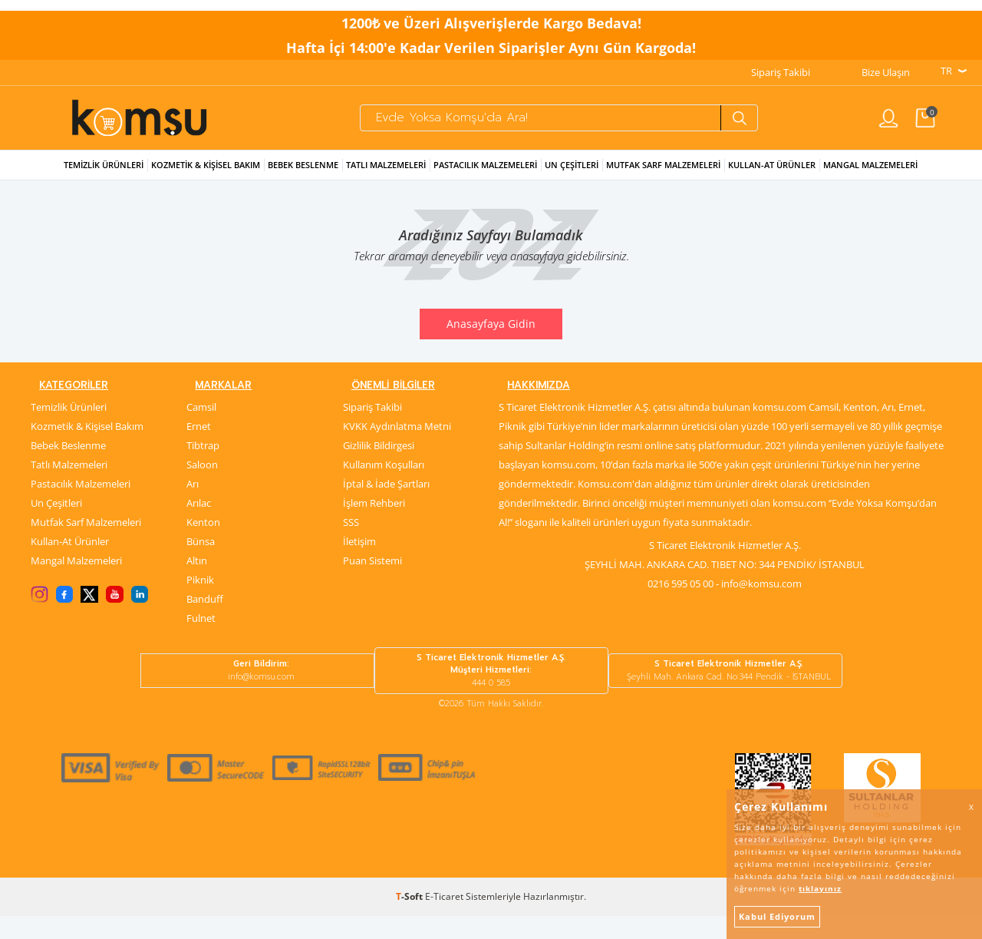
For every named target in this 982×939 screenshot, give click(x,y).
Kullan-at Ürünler (772, 182)
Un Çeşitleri (571, 182)
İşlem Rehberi (374, 526)
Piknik (200, 603)
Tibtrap (202, 468)
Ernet (198, 449)
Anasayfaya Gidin (491, 341)
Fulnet (201, 641)
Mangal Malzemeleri (870, 182)
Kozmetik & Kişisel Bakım (205, 182)
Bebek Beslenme (303, 182)
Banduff (204, 622)
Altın (196, 583)
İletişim (359, 564)
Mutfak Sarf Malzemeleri (663, 182)
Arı (192, 507)
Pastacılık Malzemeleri (485, 182)
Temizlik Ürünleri (103, 182)
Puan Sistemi (372, 583)
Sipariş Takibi (780, 62)
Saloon (202, 487)
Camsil (201, 430)
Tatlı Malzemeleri (386, 182)
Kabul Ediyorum (777, 916)
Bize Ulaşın (886, 62)
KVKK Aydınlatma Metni (397, 449)
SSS (351, 545)
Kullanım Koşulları (383, 487)
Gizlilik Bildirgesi (378, 468)
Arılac (198, 526)
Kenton (203, 545)
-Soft (410, 919)
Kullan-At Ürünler (70, 564)
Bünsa (200, 564)
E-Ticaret (444, 919)
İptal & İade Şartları (386, 507)
